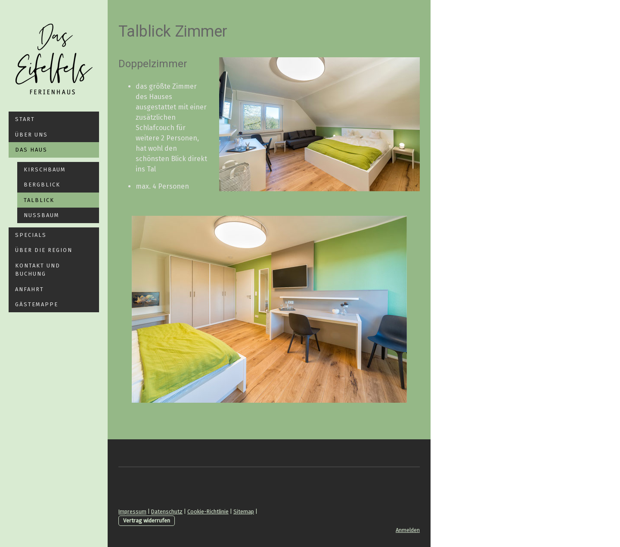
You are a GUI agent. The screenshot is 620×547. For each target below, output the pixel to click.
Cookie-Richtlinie (208, 511)
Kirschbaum (45, 169)
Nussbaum (41, 215)
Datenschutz (167, 511)
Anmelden (408, 530)
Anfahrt (29, 289)
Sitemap (243, 511)
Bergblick (42, 184)
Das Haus (31, 149)
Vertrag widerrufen (146, 520)
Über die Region (43, 250)
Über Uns (31, 134)
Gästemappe (36, 304)
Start (25, 119)
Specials (30, 235)
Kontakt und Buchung (37, 269)
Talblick (39, 200)
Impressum (132, 511)
